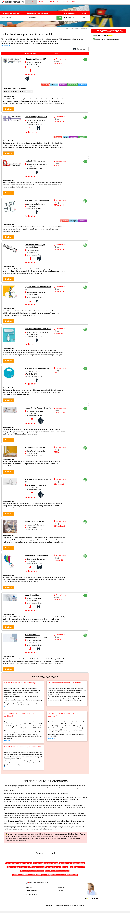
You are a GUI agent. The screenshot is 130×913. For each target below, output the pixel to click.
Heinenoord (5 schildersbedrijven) (45, 863)
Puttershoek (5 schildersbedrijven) (18, 867)
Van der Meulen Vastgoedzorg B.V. (38, 408)
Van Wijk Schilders (32, 595)
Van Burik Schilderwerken (35, 161)
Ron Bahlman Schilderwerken (36, 556)
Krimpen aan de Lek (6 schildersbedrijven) (62, 875)
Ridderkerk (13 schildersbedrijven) (72, 863)
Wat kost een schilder (69, 2)
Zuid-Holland (74, 28)
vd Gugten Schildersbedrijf (35, 59)
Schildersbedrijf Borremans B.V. (37, 368)
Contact (60, 891)
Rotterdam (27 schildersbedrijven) (57, 871)
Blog (59, 894)
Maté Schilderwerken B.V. (34, 521)
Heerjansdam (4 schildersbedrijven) (19, 863)
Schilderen (43, 2)
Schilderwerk (54, 2)
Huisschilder (31, 2)
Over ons (29, 887)
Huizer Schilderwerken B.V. (35, 447)
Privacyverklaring (31, 894)
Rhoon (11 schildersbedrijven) (73, 867)
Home (67, 28)
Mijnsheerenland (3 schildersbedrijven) (46, 867)
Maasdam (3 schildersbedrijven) (32, 871)
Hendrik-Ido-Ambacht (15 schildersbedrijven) (29, 875)
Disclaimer (61, 887)
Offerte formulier (31, 891)
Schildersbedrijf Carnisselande (37, 200)
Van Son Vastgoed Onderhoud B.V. (38, 329)
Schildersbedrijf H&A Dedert (36, 117)
